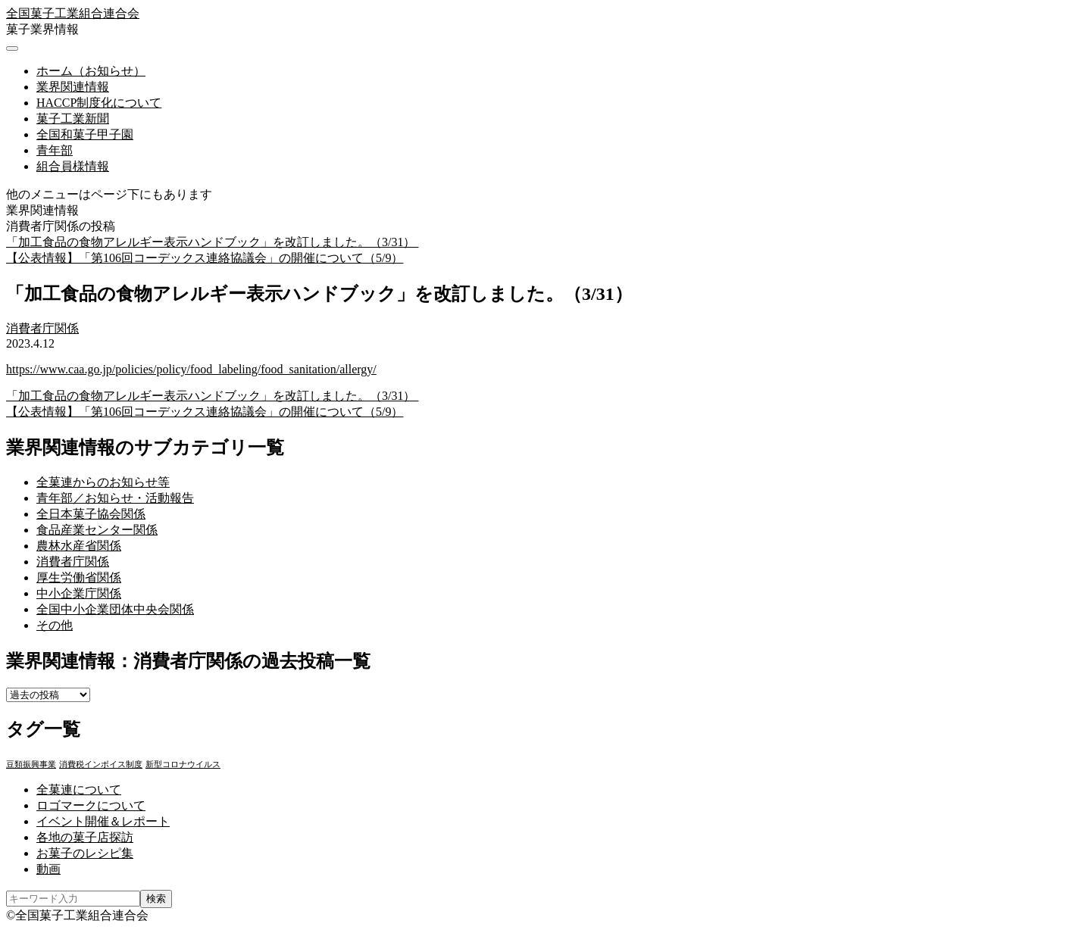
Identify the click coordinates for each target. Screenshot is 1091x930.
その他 (54, 625)
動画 (48, 869)
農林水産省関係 (78, 545)
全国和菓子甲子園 (84, 134)
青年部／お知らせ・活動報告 (115, 498)
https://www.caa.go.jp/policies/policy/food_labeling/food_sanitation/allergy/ (191, 369)
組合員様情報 (72, 166)
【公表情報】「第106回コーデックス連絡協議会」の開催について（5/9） (204, 257)
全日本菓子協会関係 (90, 513)
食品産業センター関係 (97, 529)
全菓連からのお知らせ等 (103, 482)
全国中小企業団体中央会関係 (115, 609)
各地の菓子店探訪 (84, 837)
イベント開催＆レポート (103, 821)
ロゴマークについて (90, 805)
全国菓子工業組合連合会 (72, 13)
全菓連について (78, 789)
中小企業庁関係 (78, 593)
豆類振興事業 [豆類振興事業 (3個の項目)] (31, 764)
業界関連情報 (72, 86)
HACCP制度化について (98, 102)
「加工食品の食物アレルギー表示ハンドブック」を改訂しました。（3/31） (212, 242)
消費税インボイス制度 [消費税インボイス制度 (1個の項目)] (100, 764)
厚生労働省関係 (78, 577)
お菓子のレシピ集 (84, 853)
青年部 (54, 150)
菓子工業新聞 (72, 118)
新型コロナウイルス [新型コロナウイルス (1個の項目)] (182, 764)
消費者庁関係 (42, 328)
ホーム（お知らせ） (90, 70)
